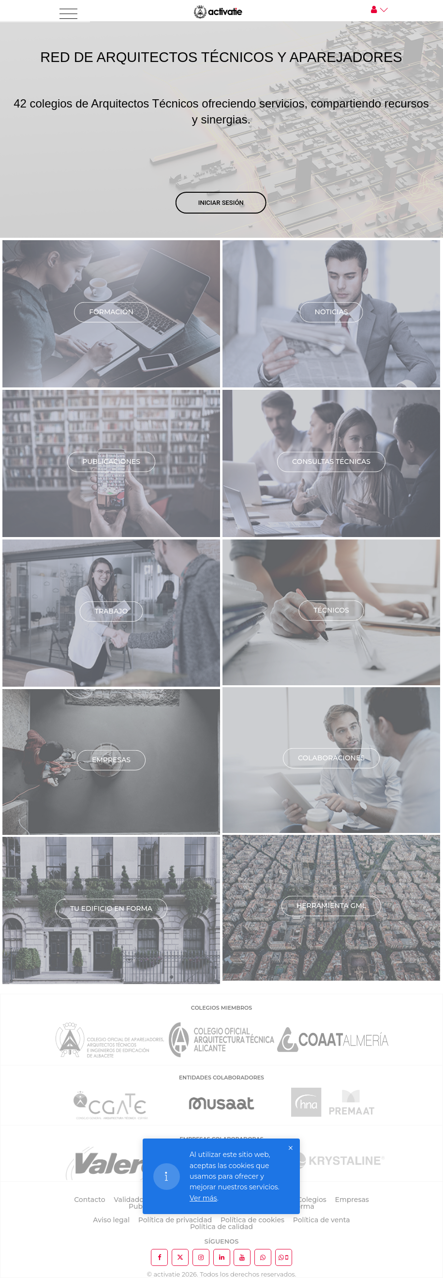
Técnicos (331, 610)
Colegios (311, 1199)
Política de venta (321, 1220)
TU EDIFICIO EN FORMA (111, 908)
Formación (111, 312)
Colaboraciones (331, 758)
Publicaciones (111, 461)
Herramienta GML (331, 905)
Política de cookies (252, 1220)
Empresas (111, 759)
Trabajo (111, 611)
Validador (130, 1199)
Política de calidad (221, 1226)
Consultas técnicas (331, 461)
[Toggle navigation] (68, 14)
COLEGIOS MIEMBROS (221, 1007)
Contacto (89, 1199)
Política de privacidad (175, 1220)
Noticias (331, 312)
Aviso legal (111, 1220)
